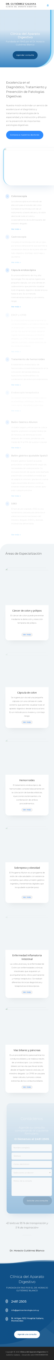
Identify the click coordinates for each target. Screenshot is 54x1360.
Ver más (27, 634)
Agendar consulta (25, 55)
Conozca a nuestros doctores (24, 135)
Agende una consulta (27, 1334)
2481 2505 (18, 1301)
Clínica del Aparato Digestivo (33, 1352)
